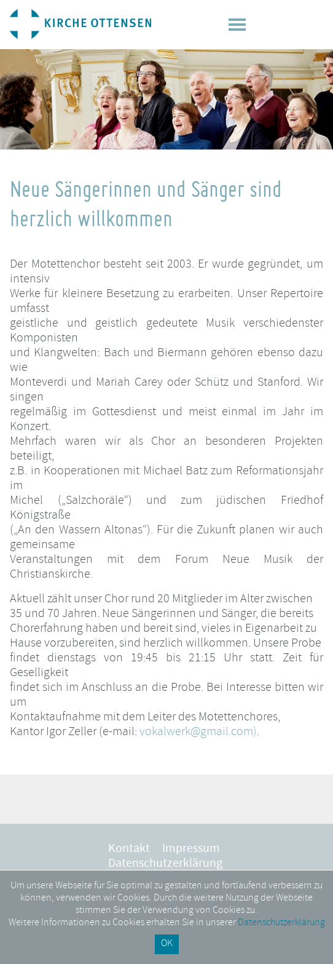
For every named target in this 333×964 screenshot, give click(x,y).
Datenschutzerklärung (165, 864)
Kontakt (129, 849)
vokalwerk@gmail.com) (198, 732)
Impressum (191, 849)
